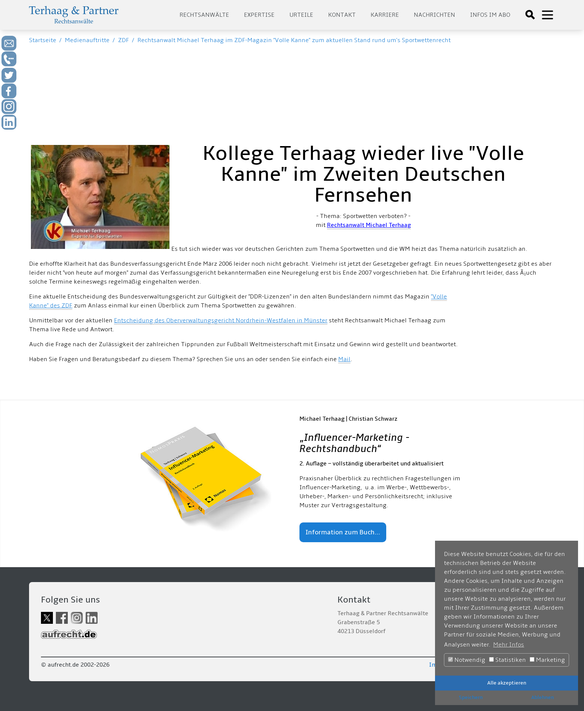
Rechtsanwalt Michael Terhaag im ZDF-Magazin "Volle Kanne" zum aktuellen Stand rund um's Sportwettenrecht (294, 40)
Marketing (547, 660)
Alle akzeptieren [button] (506, 683)
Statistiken (507, 660)
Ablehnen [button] (542, 697)
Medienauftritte (87, 40)
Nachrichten (434, 15)
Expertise (259, 15)
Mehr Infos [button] (508, 644)
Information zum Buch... (342, 532)
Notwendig (466, 660)
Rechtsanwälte (204, 15)
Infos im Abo (490, 15)
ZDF (123, 40)
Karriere (385, 15)
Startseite (42, 40)
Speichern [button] (471, 697)
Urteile (301, 15)
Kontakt (342, 15)
